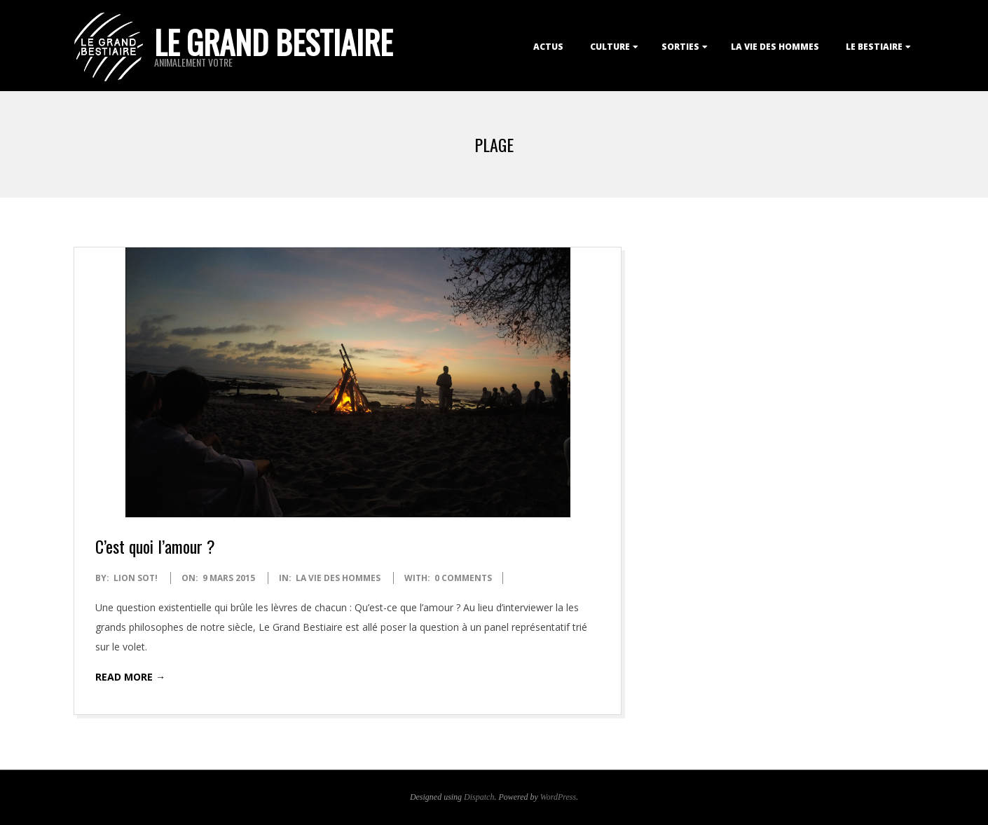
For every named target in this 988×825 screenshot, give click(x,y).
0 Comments (463, 578)
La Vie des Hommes (775, 47)
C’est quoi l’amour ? (155, 546)
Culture (610, 47)
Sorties (680, 47)
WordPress (558, 797)
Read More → (130, 676)
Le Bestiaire (874, 47)
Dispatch (479, 797)
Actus (548, 47)
